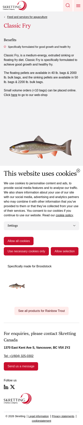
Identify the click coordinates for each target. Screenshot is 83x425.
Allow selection (65, 251)
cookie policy (64, 215)
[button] (68, 5)
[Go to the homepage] (18, 398)
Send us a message (21, 366)
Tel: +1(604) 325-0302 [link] (19, 356)
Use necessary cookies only (26, 251)
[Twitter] (12, 387)
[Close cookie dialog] (78, 170)
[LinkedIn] (6, 387)
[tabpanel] (41, 276)
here (14, 95)
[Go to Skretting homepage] (15, 5)
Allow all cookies (19, 240)
